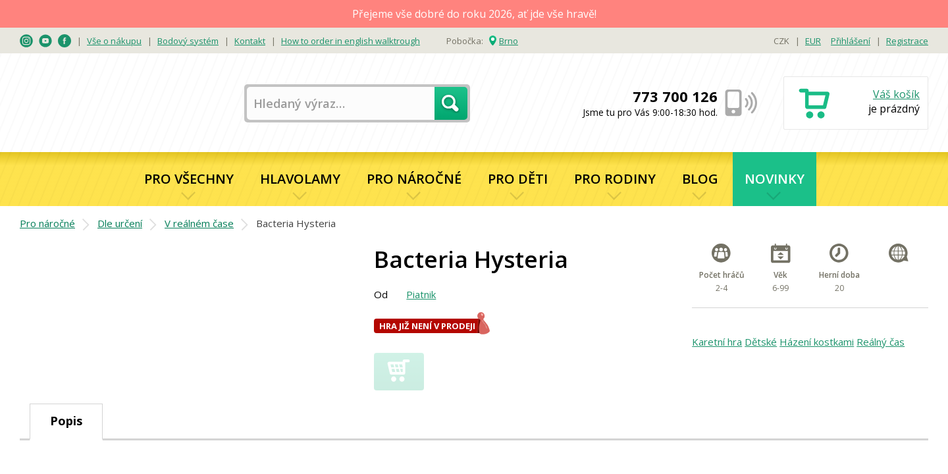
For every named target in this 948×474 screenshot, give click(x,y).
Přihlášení (850, 41)
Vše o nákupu (114, 41)
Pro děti (518, 179)
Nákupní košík (855, 104)
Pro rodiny (615, 179)
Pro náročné (414, 179)
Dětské (761, 341)
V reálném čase (199, 223)
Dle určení (119, 223)
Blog (700, 179)
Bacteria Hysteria (296, 223)
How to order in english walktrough (350, 41)
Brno (508, 41)
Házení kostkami (816, 341)
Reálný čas (880, 341)
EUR (813, 41)
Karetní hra (717, 341)
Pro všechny (189, 179)
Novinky (774, 179)
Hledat (450, 103)
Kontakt (249, 41)
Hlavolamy (300, 179)
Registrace (907, 41)
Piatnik (421, 294)
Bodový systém (188, 41)
